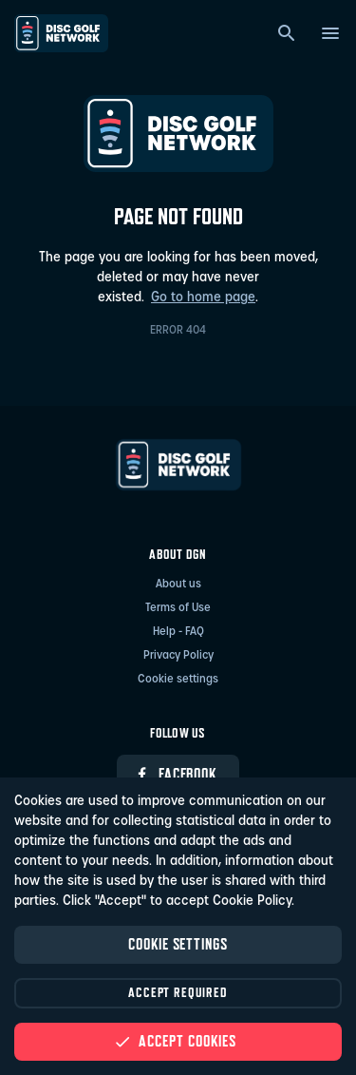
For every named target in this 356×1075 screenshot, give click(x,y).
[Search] (286, 33)
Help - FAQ (178, 632)
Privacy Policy (178, 656)
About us (178, 584)
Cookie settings (178, 679)
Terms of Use (178, 608)
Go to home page (203, 298)
